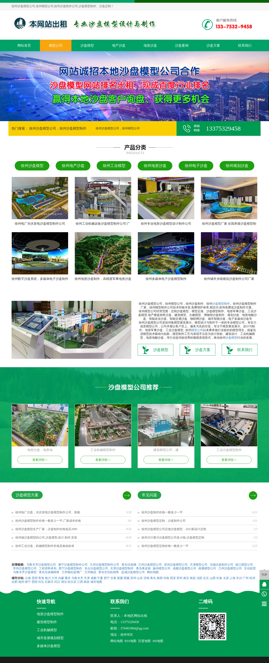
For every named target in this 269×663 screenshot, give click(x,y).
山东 (140, 578)
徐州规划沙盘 (237, 166)
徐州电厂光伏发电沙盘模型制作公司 (40, 223)
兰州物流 (90, 572)
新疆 (120, 578)
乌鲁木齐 (77, 578)
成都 (93, 578)
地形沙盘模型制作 (50, 614)
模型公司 (55, 45)
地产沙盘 (118, 45)
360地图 (157, 641)
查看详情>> (39, 459)
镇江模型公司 (244, 564)
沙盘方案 (213, 45)
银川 (48, 578)
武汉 (57, 581)
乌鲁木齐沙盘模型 (25, 572)
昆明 (35, 578)
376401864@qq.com (134, 628)
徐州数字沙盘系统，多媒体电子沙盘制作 (40, 278)
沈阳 (199, 578)
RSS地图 (131, 641)
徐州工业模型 (114, 166)
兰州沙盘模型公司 (150, 564)
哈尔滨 (71, 581)
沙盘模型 (87, 45)
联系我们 (245, 45)
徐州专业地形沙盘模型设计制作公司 (166, 223)
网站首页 (24, 45)
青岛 (153, 578)
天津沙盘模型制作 (122, 568)
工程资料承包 (48, 568)
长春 (219, 578)
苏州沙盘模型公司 (176, 564)
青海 (41, 578)
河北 (41, 581)
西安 (173, 578)
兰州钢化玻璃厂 (72, 572)
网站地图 (153, 572)
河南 (166, 578)
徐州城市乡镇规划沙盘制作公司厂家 (229, 278)
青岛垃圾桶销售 (49, 572)
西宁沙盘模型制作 (71, 568)
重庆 (68, 578)
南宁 (28, 581)
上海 (232, 578)
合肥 (14, 581)
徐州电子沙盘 (196, 166)
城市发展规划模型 (50, 638)
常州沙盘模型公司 (25, 568)
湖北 (64, 581)
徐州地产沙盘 (73, 166)
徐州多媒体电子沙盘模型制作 (166, 278)
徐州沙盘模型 (32, 166)
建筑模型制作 (47, 622)
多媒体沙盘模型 (48, 646)
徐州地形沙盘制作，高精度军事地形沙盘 (103, 278)
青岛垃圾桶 (129, 564)
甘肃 (113, 578)
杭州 (252, 578)
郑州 (179, 578)
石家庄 (49, 581)
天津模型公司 (199, 564)
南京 (186, 578)
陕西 (160, 578)
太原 (226, 578)
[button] (133, 117)
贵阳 (34, 581)
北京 (206, 578)
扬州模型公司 (162, 568)
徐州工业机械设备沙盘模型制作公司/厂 (103, 223)
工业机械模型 (47, 630)
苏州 (133, 578)
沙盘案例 (182, 45)
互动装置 (250, 568)
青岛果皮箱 (144, 568)
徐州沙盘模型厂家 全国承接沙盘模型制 (229, 223)
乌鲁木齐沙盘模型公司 (41, 564)
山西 (213, 578)
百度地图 (144, 641)
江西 (80, 581)
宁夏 (100, 578)
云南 (28, 578)
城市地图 (96, 581)
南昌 (193, 578)
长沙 (239, 578)
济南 (146, 578)
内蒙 (61, 578)
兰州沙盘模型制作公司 (105, 564)
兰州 (54, 578)
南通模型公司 (207, 568)
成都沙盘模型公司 (185, 568)
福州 (21, 581)
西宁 (107, 578)
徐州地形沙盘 (155, 166)
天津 (87, 578)
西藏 (126, 578)
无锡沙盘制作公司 (222, 564)
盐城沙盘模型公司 (133, 572)
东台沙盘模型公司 (96, 568)
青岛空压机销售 (109, 572)
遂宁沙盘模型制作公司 (73, 564)
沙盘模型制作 (221, 303)
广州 (246, 578)
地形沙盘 (150, 45)
